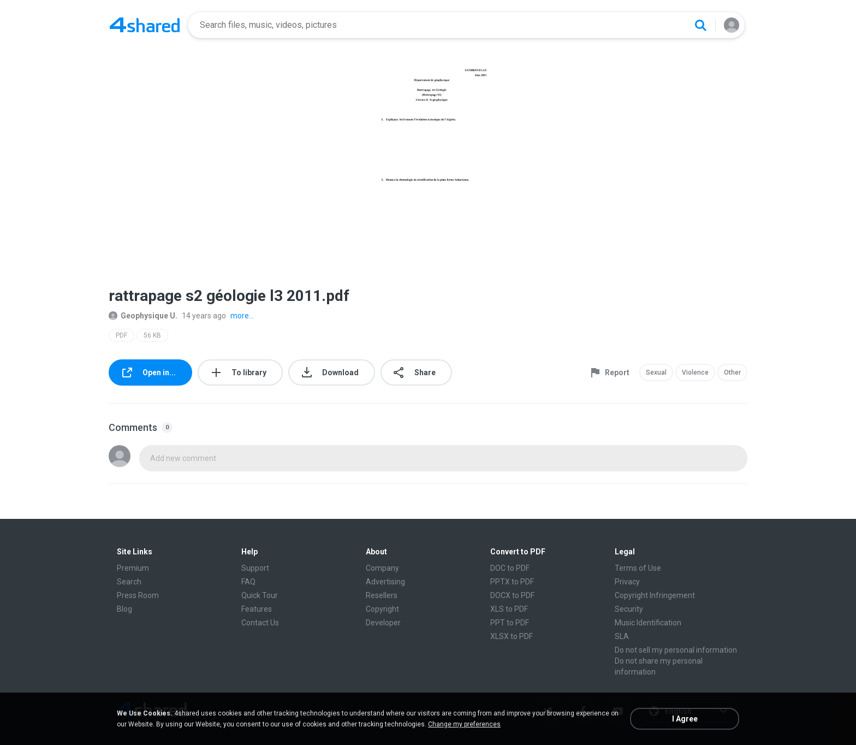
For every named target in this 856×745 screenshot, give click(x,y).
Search (129, 581)
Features (256, 609)
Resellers (381, 595)
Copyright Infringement (655, 595)
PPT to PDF (509, 622)
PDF (121, 335)
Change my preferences (464, 724)
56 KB (152, 335)
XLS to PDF (509, 609)
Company (382, 568)
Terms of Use (638, 568)
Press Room (138, 595)
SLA (622, 636)
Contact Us (260, 622)
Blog (124, 609)
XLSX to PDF (511, 636)
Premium (133, 568)
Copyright (382, 609)
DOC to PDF (510, 568)
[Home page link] (145, 25)
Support (255, 568)
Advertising (385, 581)
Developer (383, 622)
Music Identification (648, 622)
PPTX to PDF (512, 581)
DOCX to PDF (512, 595)
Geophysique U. (143, 315)
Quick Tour (259, 595)
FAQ (248, 581)
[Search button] (700, 25)
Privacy (627, 581)
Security (629, 609)
